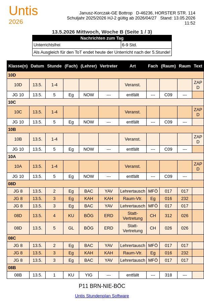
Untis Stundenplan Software (102, 295)
